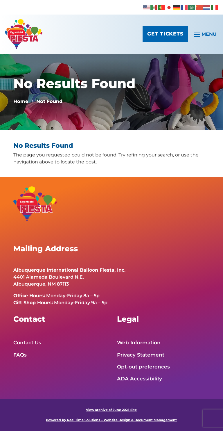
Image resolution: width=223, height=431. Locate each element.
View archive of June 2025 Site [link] (111, 410)
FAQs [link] (20, 355)
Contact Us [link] (27, 342)
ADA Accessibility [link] (139, 379)
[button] (204, 34)
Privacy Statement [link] (140, 355)
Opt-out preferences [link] (143, 367)
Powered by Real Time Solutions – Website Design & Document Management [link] (111, 420)
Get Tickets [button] (164, 34)
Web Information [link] (139, 342)
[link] (146, 7)
